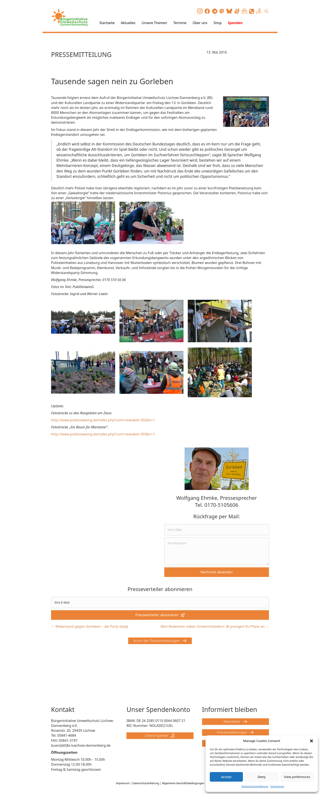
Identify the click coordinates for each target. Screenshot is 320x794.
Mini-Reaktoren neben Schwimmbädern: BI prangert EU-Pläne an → (214, 626)
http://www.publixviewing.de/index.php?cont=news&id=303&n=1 (103, 434)
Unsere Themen (154, 22)
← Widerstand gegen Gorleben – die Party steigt (89, 626)
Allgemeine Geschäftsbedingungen (183, 783)
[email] (216, 529)
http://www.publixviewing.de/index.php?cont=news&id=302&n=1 (103, 420)
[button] (311, 741)
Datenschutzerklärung (254, 786)
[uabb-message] (216, 551)
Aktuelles (128, 22)
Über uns (200, 22)
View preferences (297, 777)
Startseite (107, 22)
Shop (218, 22)
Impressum (277, 786)
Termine (179, 22)
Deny (262, 777)
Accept (226, 777)
